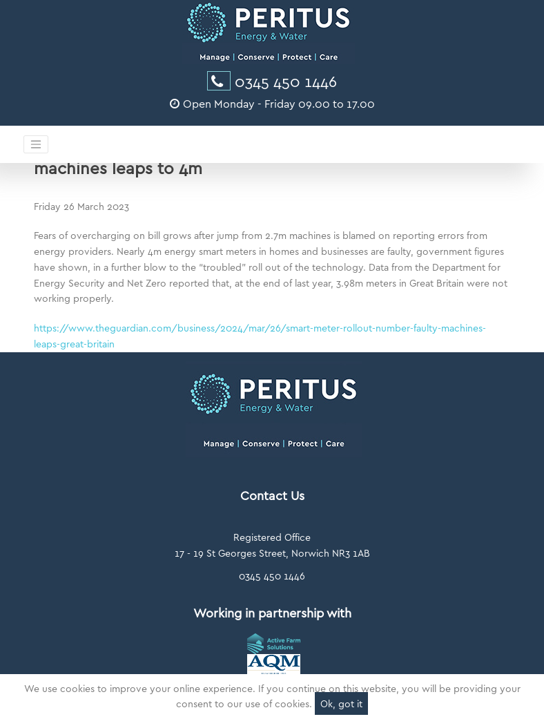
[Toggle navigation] (35, 144)
